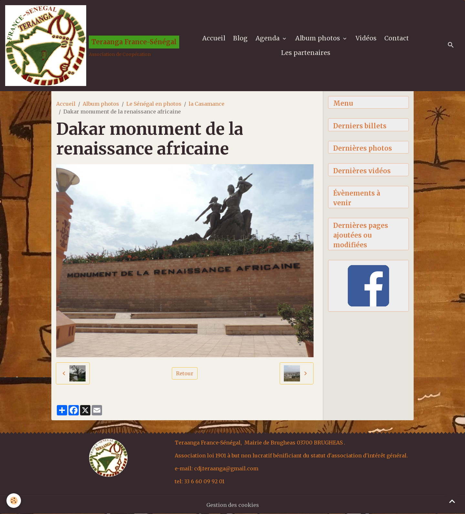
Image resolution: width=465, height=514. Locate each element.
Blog (240, 38)
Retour (184, 373)
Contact (396, 38)
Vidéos (366, 38)
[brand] (88, 45)
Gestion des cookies (232, 505)
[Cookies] (13, 500)
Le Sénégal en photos (153, 104)
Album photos (318, 38)
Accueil (213, 38)
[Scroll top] (452, 501)
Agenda (268, 38)
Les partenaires (305, 53)
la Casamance (206, 104)
